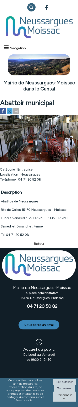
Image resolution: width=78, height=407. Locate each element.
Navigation (18, 48)
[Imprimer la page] (16, 111)
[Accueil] (39, 27)
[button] (31, 7)
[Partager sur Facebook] (3, 111)
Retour (39, 244)
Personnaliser (64, 396)
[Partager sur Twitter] (9, 111)
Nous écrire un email (39, 325)
